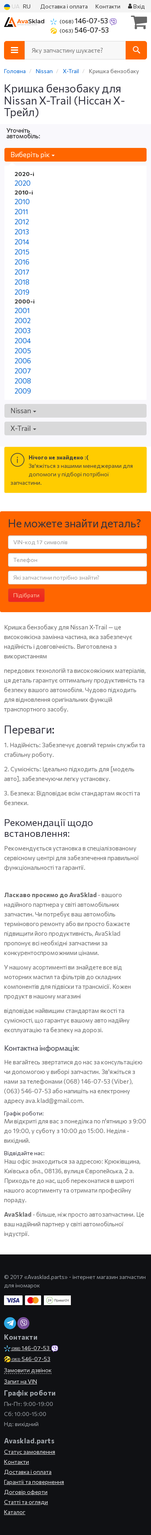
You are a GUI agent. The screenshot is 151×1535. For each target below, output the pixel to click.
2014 (21, 242)
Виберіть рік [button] (32, 154)
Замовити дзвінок (28, 1370)
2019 (21, 292)
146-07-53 (79, 20)
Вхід (136, 6)
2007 (22, 371)
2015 (21, 252)
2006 (22, 361)
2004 (22, 340)
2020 (22, 183)
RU (27, 6)
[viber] (23, 1323)
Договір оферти (26, 1491)
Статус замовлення (29, 1451)
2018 (21, 282)
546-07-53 (79, 29)
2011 (21, 211)
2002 (22, 320)
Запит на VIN (20, 1381)
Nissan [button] (23, 410)
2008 (22, 381)
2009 (22, 391)
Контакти (107, 6)
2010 (22, 201)
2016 (21, 262)
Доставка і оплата (64, 6)
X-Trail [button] (23, 428)
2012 (21, 221)
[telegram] (10, 1323)
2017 (21, 272)
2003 (22, 330)
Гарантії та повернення (34, 1481)
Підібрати (26, 595)
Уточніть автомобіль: (23, 133)
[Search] (136, 50)
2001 (22, 310)
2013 (21, 231)
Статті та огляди (26, 1501)
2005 (22, 350)
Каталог (14, 1511)
